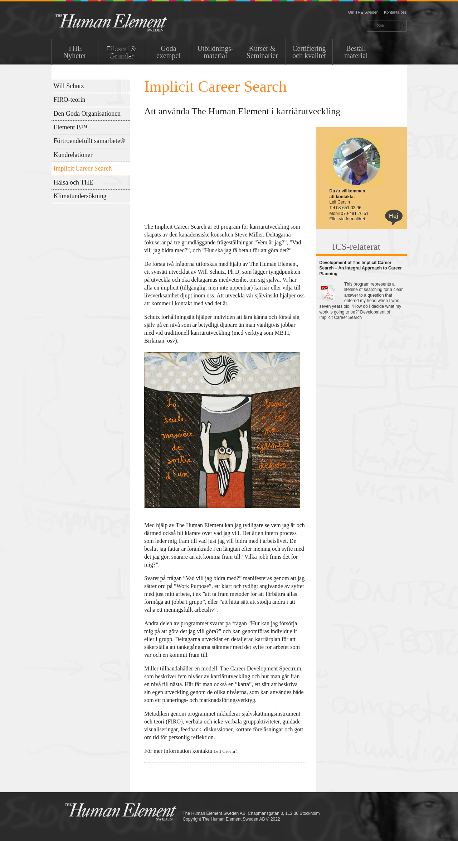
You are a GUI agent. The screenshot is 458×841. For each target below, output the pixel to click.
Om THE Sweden (363, 12)
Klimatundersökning (80, 196)
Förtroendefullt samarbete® (89, 140)
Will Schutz (69, 86)
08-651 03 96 (348, 207)
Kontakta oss (395, 12)
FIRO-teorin (70, 99)
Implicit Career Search (83, 168)
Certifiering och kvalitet (309, 51)
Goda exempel (168, 51)
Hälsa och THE (73, 182)
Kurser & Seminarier (262, 51)
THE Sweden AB (122, 22)
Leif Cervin (224, 751)
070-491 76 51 (355, 213)
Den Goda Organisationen (87, 113)
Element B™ (70, 127)
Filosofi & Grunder (122, 51)
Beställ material (356, 51)
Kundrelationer (73, 154)
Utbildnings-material (215, 51)
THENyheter (74, 51)
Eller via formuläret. (348, 218)
